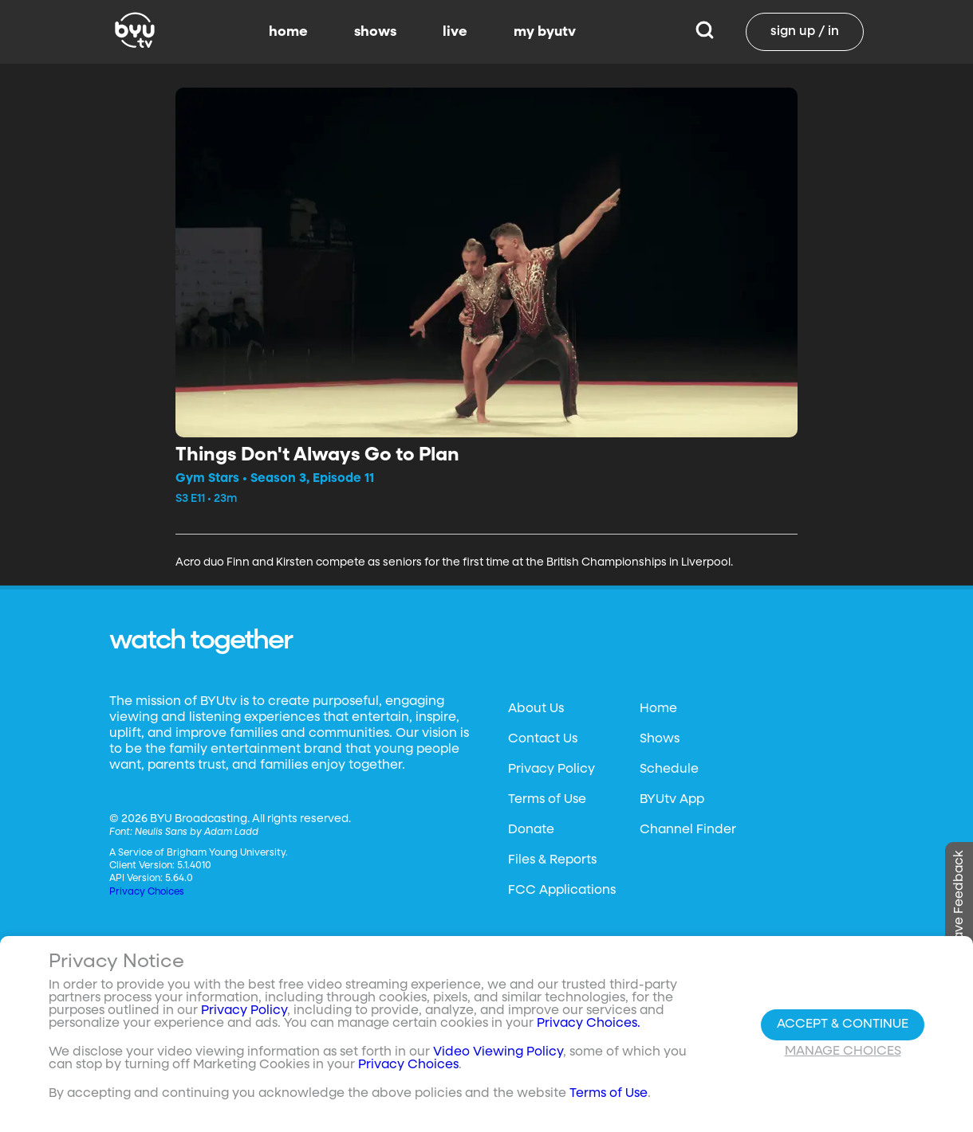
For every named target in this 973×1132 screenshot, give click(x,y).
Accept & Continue (842, 1024)
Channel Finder (688, 830)
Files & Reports (552, 860)
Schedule (669, 769)
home (288, 32)
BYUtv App (672, 799)
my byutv (545, 32)
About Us (536, 709)
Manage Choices (843, 1051)
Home (658, 709)
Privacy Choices (146, 892)
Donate (531, 830)
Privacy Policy (551, 769)
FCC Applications (562, 890)
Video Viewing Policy (498, 1052)
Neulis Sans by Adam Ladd (196, 832)
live (455, 32)
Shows (660, 739)
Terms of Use (547, 799)
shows (375, 32)
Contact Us (542, 739)
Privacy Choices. (588, 1023)
